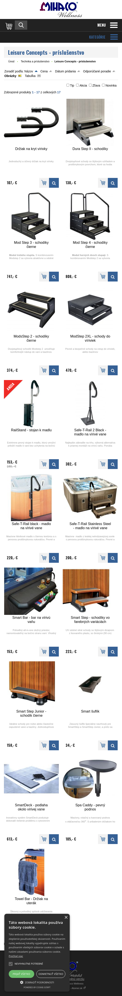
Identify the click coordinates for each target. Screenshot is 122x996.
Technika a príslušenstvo (35, 61)
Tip (72, 85)
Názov (28, 71)
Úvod (11, 61)
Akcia (83, 85)
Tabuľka (30, 76)
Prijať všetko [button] (21, 974)
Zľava (96, 85)
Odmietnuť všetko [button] (51, 974)
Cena (43, 71)
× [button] (66, 917)
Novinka (111, 85)
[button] (37, 982)
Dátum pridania (65, 71)
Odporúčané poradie (97, 71)
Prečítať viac (16, 956)
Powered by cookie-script (37, 987)
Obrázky (10, 76)
